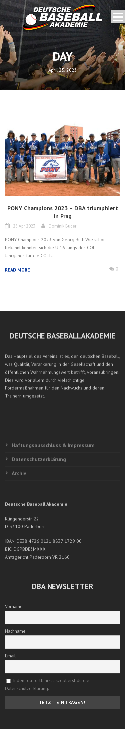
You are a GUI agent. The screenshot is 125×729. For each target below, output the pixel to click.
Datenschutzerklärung (39, 459)
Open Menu (118, 16)
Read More (17, 270)
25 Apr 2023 (24, 226)
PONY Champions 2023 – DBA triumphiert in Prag (62, 212)
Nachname (15, 631)
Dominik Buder (62, 226)
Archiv (19, 473)
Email (10, 656)
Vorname (14, 606)
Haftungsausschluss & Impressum (53, 445)
